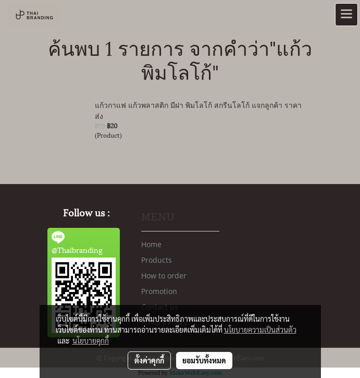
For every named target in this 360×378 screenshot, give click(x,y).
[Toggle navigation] (346, 14)
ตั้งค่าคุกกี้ (149, 360)
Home (151, 244)
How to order (164, 276)
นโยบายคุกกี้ (90, 340)
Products (156, 260)
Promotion (159, 291)
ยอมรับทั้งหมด (204, 360)
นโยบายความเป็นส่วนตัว (260, 329)
